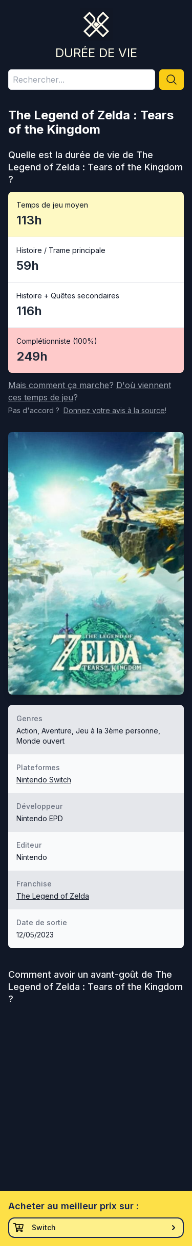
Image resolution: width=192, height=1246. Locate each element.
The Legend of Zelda (52, 896)
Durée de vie (96, 52)
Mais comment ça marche (58, 385)
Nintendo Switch (43, 779)
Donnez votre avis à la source (114, 410)
